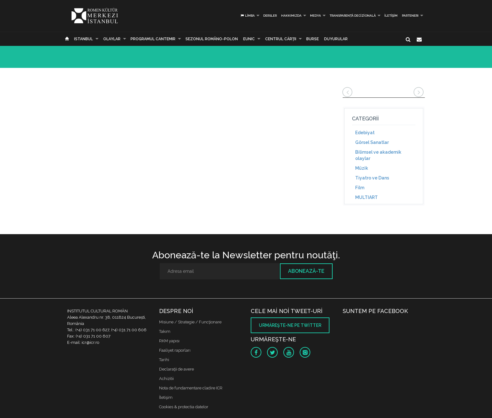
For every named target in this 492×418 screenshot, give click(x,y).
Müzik (361, 168)
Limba (247, 15)
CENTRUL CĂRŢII (280, 39)
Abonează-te (306, 271)
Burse (312, 39)
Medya (315, 15)
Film (359, 187)
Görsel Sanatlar (372, 142)
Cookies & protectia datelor (183, 406)
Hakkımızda (291, 15)
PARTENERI (410, 15)
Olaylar (111, 39)
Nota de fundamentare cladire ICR (190, 388)
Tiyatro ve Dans (372, 177)
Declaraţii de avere (176, 369)
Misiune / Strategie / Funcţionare (190, 322)
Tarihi (164, 359)
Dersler (270, 15)
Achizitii (166, 378)
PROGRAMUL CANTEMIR (153, 39)
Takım (164, 331)
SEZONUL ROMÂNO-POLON (211, 39)
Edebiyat (365, 132)
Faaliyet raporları (174, 350)
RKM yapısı (169, 340)
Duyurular (336, 39)
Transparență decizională (352, 15)
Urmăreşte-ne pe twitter (290, 325)
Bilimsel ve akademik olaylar (378, 155)
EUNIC (249, 39)
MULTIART (366, 197)
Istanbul (83, 39)
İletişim (391, 15)
